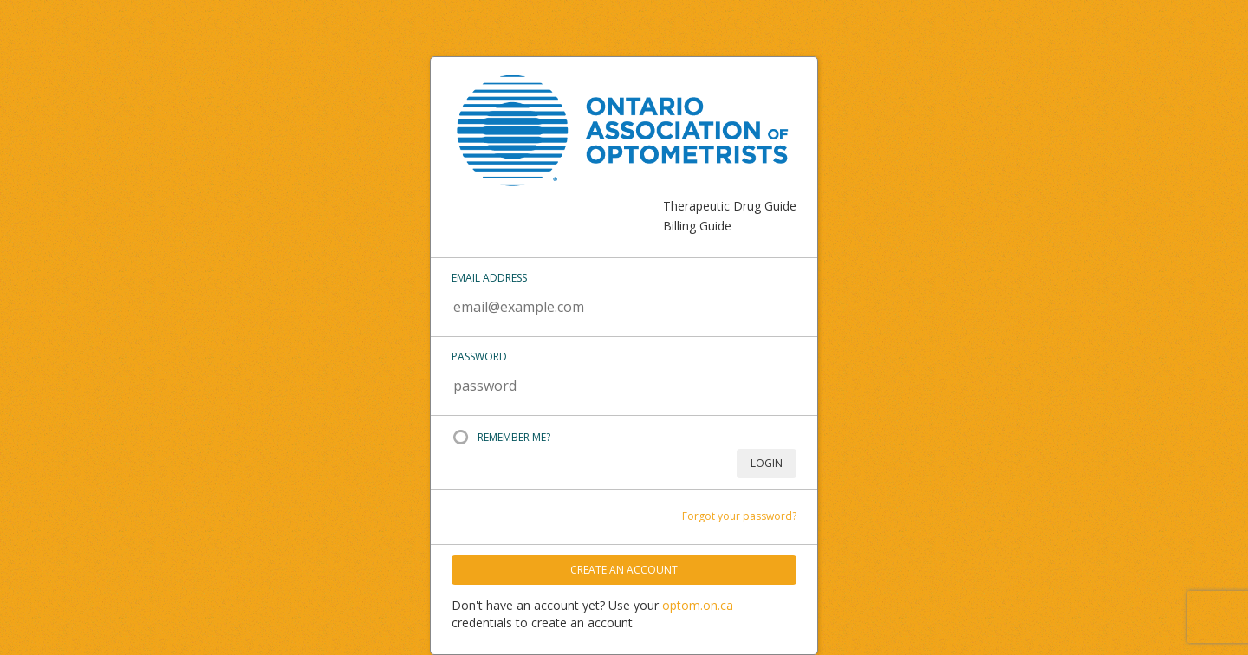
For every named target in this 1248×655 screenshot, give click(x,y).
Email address (489, 277)
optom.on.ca (697, 605)
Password (479, 356)
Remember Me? (514, 437)
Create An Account (624, 569)
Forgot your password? (739, 516)
